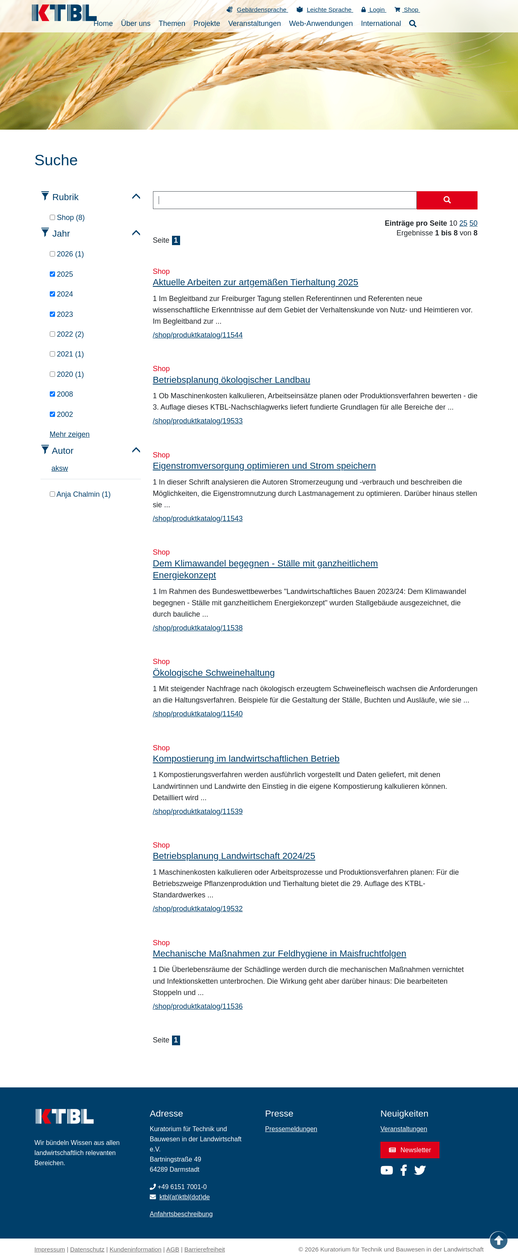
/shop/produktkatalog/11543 (198, 519)
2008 (61, 394)
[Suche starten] (447, 200)
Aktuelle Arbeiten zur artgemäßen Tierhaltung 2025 (256, 282)
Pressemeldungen (291, 1128)
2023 (61, 314)
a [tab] (53, 468)
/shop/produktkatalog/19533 (198, 421)
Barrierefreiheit (205, 1249)
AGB (172, 1249)
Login (373, 9)
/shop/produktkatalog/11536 (198, 1006)
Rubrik (65, 197)
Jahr (61, 234)
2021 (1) (67, 354)
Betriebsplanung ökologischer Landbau (231, 380)
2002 (61, 414)
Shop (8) (67, 218)
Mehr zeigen (70, 434)
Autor (63, 451)
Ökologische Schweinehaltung (214, 673)
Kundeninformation (135, 1249)
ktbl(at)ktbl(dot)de (184, 1197)
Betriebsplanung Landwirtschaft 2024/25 (234, 856)
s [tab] (61, 468)
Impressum (49, 1249)
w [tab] (65, 468)
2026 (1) (67, 254)
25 (463, 223)
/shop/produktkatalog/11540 (198, 714)
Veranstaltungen (403, 1128)
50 (473, 223)
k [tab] (57, 468)
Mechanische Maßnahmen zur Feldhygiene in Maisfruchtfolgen (280, 953)
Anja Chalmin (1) (80, 494)
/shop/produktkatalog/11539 (198, 811)
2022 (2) (67, 334)
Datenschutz (87, 1249)
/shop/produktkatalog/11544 (198, 335)
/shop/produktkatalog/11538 (198, 628)
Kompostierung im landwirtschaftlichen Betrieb (246, 759)
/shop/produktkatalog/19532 (198, 909)
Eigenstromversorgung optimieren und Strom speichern (264, 466)
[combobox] (285, 200)
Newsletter (410, 1150)
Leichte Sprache (330, 9)
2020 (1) (67, 374)
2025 (61, 274)
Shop (407, 9)
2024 (61, 294)
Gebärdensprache (262, 9)
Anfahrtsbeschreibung (181, 1214)
